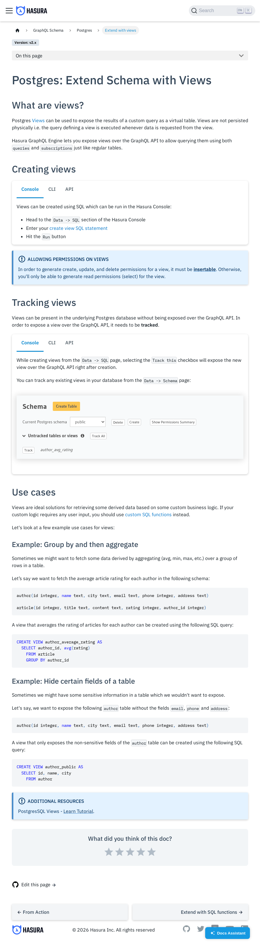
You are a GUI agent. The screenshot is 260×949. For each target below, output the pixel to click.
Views (38, 120)
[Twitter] (200, 930)
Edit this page (35, 884)
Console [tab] (30, 189)
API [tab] (69, 189)
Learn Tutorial (78, 811)
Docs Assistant (227, 935)
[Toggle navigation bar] (9, 10)
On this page (29, 56)
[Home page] (17, 30)
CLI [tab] (52, 189)
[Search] (222, 10)
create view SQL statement (79, 228)
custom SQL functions (148, 514)
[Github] (186, 930)
